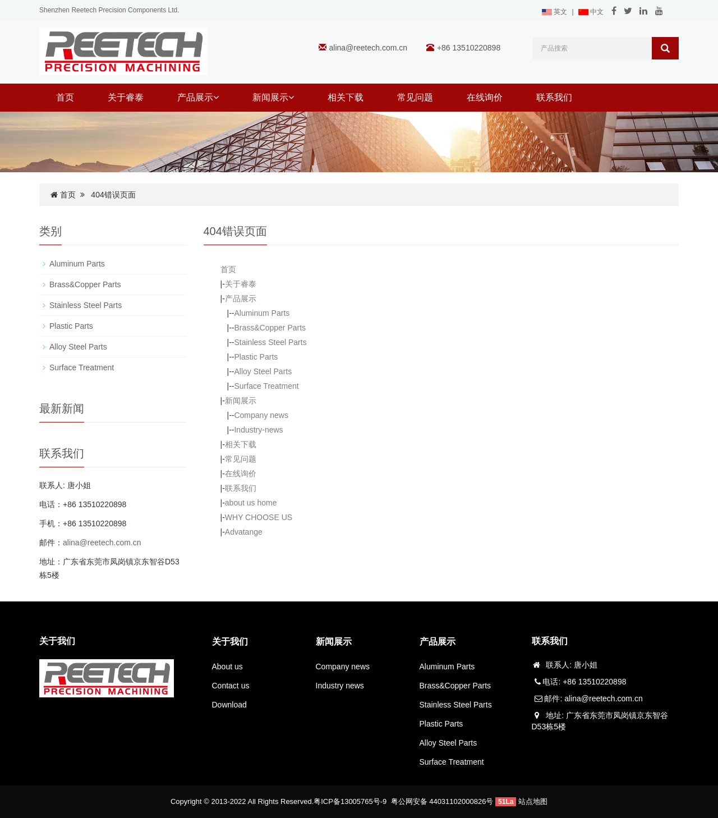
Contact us (231, 685)
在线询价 (485, 97)
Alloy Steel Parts (263, 371)
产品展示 (198, 97)
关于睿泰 (126, 97)
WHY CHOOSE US (258, 517)
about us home (251, 502)
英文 (554, 12)
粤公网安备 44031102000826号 (442, 801)
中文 (591, 12)
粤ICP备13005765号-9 (350, 801)
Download (229, 704)
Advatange (244, 531)
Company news (261, 415)
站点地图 (532, 801)
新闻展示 (273, 97)
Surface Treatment (266, 386)
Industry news (340, 685)
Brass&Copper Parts (270, 327)
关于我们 (230, 641)
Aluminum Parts (261, 313)
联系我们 (554, 97)
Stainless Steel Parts (270, 342)
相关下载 (345, 97)
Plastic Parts (256, 356)
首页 (65, 97)
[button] (216, 97)
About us (227, 666)
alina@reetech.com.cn (368, 47)
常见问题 (415, 97)
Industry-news (258, 429)
